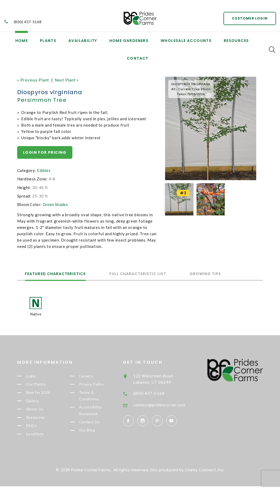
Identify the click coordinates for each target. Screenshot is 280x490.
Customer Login (250, 18)
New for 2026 (46, 393)
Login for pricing (45, 152)
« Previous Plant (33, 80)
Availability (82, 40)
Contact (137, 58)
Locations (43, 437)
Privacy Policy (100, 385)
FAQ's (39, 428)
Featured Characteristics (55, 274)
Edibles (43, 170)
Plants (48, 40)
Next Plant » (67, 80)
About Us (42, 411)
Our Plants (43, 385)
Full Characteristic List (138, 274)
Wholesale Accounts (186, 40)
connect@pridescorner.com (169, 404)
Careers (93, 376)
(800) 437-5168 (28, 22)
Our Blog (95, 433)
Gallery (40, 402)
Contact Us (97, 425)
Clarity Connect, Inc (204, 473)
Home (21, 40)
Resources (236, 40)
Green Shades (55, 204)
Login (38, 376)
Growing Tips (206, 274)
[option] (210, 128)
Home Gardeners (129, 40)
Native (35, 314)
